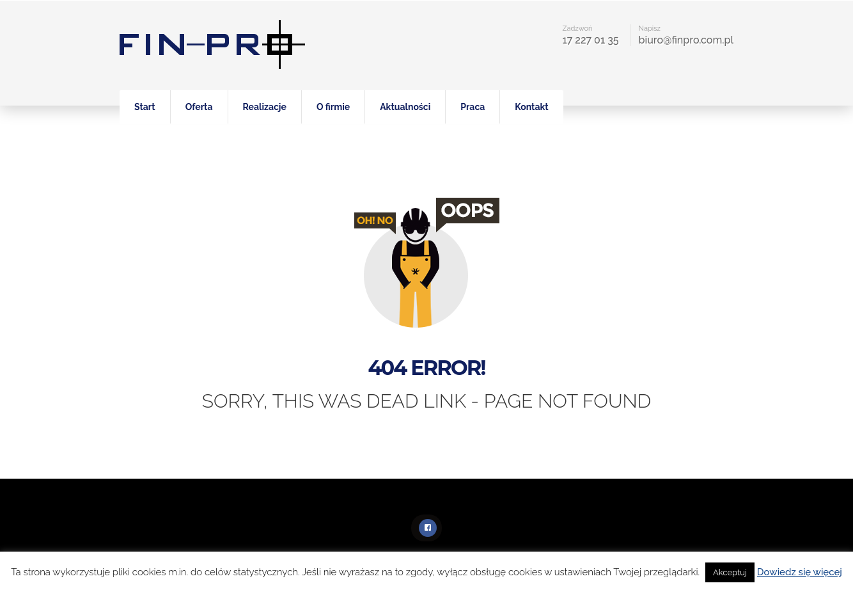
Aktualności (405, 107)
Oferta (199, 107)
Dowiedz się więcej (799, 572)
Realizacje (264, 107)
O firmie (333, 107)
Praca (472, 107)
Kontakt (531, 107)
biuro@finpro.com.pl (686, 40)
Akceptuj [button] (730, 572)
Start (144, 107)
